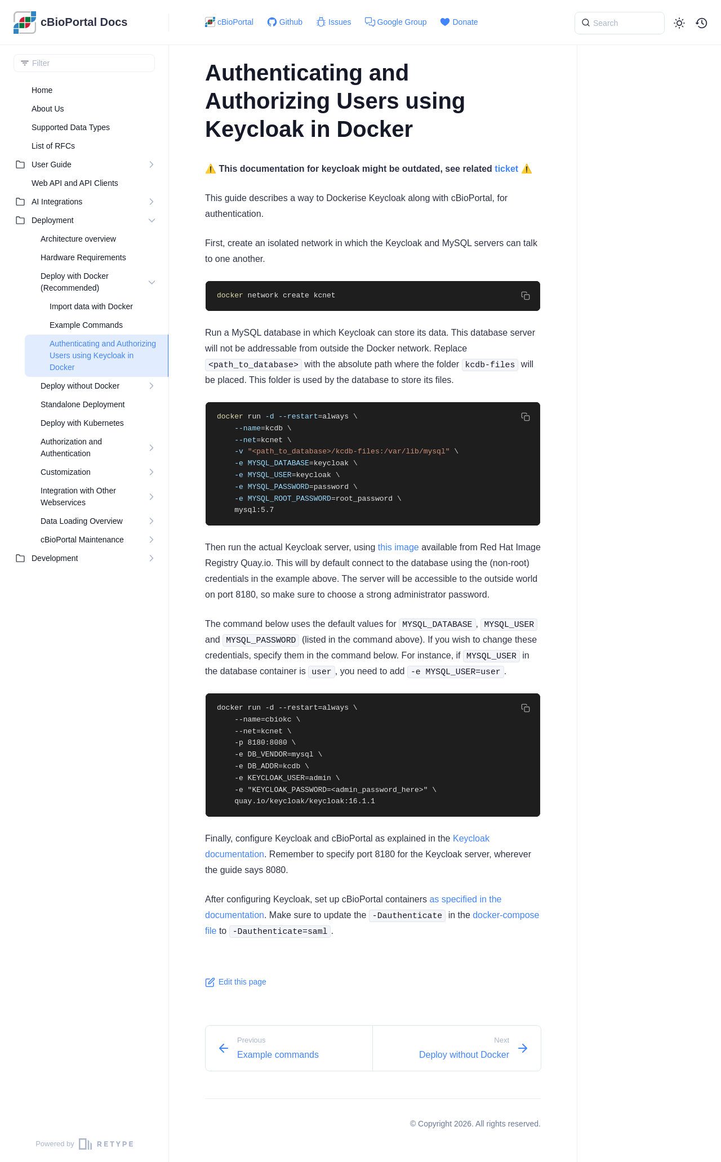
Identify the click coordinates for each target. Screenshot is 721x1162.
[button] (702, 23)
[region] (84, 603)
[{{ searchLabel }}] (620, 23)
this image (398, 547)
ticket (506, 168)
